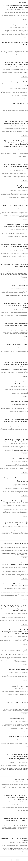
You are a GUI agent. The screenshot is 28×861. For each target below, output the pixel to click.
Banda (12, 27)
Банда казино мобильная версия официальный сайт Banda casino (16, 63)
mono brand (12, 842)
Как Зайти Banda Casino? (19, 402)
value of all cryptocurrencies (18, 736)
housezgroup (22, 2)
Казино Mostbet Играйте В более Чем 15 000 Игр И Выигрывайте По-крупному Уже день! (15, 797)
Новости (12, 636)
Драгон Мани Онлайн (20, 103)
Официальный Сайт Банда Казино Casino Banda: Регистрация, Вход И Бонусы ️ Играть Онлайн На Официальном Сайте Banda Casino (16, 143)
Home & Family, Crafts (10, 654)
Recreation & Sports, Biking (8, 526)
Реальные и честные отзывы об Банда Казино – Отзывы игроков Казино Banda (14, 166)
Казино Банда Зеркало (20, 459)
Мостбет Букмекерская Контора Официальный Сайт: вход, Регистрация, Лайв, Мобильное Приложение (17, 757)
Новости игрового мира (8, 613)
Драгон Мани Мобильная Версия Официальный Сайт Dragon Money (16, 122)
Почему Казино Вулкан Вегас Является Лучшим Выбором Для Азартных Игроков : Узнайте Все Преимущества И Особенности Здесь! (14, 608)
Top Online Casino (10, 9)
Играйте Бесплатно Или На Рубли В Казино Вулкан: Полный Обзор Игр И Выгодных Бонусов (15, 632)
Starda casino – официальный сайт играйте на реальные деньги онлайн (15, 523)
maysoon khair (25, 9)
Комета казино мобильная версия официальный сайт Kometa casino (16, 324)
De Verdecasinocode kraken (18, 670)
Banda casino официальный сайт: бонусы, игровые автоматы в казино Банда (15, 84)
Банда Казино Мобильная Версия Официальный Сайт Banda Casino (16, 383)
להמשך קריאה (24, 19)
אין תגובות (11, 485)
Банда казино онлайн (20, 25)
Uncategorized (10, 547)
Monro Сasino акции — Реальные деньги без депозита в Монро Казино (15, 564)
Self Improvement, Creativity (8, 567)
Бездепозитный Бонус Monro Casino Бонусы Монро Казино (15, 585)
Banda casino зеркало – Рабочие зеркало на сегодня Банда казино (16, 225)
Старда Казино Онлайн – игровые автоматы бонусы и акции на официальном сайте (16, 480)
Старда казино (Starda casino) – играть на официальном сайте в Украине (14, 502)
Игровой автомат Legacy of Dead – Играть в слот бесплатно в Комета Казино (16, 305)
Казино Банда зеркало (20, 285)
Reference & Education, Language (22, 485)
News (13, 106)
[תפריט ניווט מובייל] (3, 2)
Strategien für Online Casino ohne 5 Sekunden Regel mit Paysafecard (16, 819)
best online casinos (21, 779)
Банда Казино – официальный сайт (15, 205)
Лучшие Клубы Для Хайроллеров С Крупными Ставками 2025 (16, 6)
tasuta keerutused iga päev (19, 719)
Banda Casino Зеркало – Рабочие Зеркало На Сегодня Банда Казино (16, 363)
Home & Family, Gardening (8, 505)
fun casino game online (20, 686)
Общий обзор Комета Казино (17, 344)
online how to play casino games (17, 702)
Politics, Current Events (8, 588)
